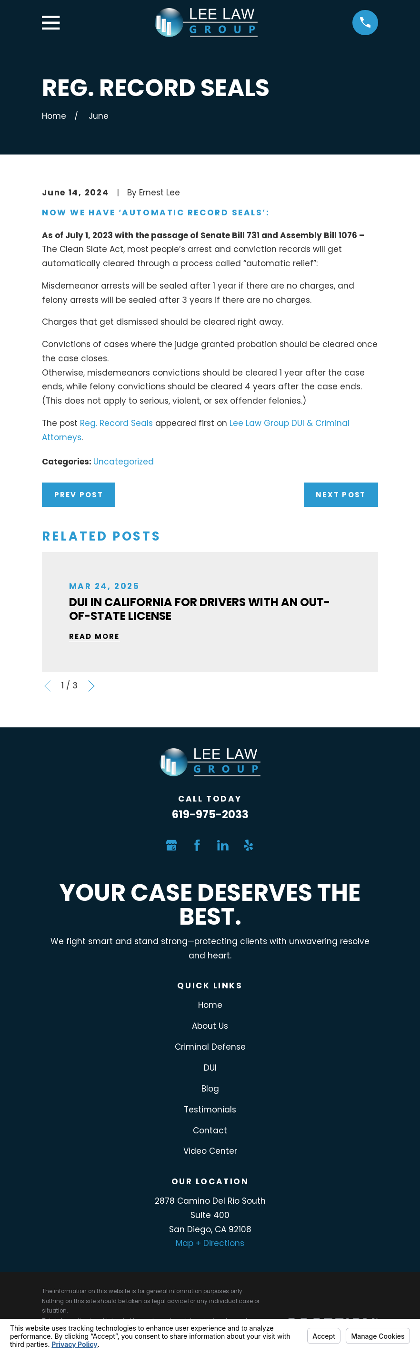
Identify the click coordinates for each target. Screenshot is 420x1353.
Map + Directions (210, 1243)
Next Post (341, 495)
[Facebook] (197, 845)
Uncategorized (123, 461)
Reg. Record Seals (116, 423)
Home (210, 1005)
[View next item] (91, 686)
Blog (210, 1088)
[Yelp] (248, 845)
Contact (210, 1130)
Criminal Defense (210, 1047)
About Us (210, 1026)
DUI (210, 1067)
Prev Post (78, 495)
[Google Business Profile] (171, 845)
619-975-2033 (210, 814)
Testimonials (210, 1109)
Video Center (210, 1151)
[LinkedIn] (223, 845)
